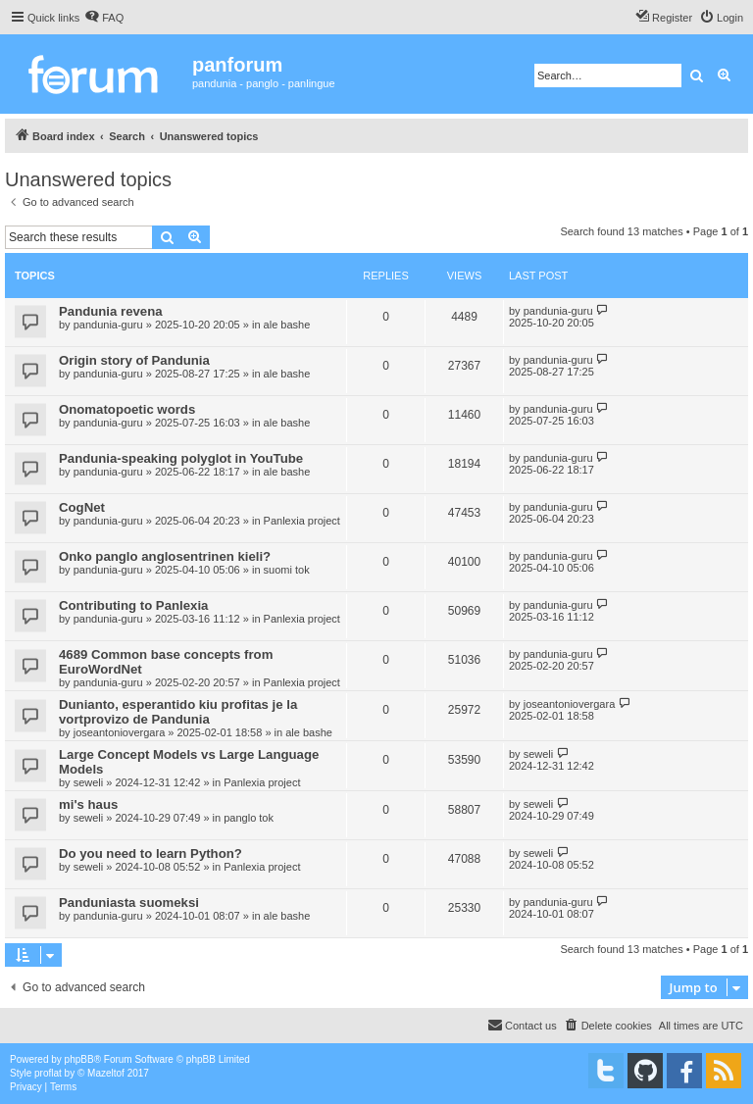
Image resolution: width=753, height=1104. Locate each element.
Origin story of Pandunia (134, 360)
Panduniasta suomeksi (129, 902)
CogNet (82, 507)
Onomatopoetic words (127, 409)
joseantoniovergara (120, 732)
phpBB (79, 1059)
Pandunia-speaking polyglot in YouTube (181, 458)
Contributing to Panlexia (133, 605)
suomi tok (287, 570)
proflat (48, 1073)
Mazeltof (106, 1073)
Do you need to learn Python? (150, 853)
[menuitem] (104, 17)
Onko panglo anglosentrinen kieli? (165, 556)
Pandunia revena (111, 311)
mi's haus (88, 804)
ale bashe (287, 324)
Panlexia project (302, 521)
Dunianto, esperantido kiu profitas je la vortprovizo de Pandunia (178, 712)
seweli (89, 782)
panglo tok (249, 818)
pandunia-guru (108, 324)
